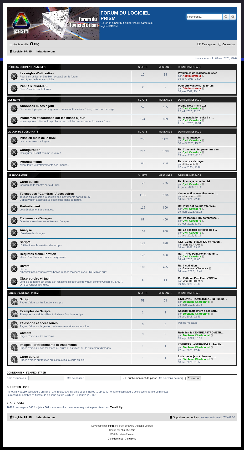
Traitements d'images (36, 218)
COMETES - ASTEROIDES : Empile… (201, 344)
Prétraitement (30, 206)
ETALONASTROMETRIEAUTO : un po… (202, 298)
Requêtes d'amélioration (38, 254)
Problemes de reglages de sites (197, 73)
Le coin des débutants (23, 131)
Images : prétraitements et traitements (48, 345)
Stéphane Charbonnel (196, 301)
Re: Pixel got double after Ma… (197, 206)
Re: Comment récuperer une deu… (199, 149)
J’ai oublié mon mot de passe (140, 378)
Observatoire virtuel (35, 278)
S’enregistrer (35, 372)
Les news (14, 99)
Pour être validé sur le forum (196, 85)
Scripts (25, 242)
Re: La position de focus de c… (197, 229)
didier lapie (189, 164)
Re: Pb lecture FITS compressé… (198, 217)
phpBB (111, 425)
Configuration (30, 150)
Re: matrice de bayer (191, 161)
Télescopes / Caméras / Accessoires (47, 193)
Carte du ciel (29, 182)
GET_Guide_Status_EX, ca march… (200, 241)
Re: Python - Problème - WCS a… (198, 278)
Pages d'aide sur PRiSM (23, 293)
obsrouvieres (190, 196)
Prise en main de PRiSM (38, 138)
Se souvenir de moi (172, 378)
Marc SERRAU (191, 244)
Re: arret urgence (189, 137)
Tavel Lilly (116, 407)
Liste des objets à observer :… (197, 356)
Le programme (18, 175)
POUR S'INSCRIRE (34, 86)
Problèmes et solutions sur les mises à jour (52, 118)
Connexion (14, 372)
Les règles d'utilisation (37, 73)
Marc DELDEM (191, 281)
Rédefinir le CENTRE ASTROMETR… (201, 332)
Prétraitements (31, 162)
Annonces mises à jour (37, 106)
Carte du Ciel (29, 356)
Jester (130, 434)
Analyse (26, 230)
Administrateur (192, 75)
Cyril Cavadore (192, 108)
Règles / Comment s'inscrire (27, 67)
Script (24, 299)
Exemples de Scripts (35, 311)
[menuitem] (34, 44)
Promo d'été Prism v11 (192, 105)
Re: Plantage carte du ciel (194, 181)
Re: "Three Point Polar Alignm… (198, 253)
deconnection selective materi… (198, 193)
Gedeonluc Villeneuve (195, 268)
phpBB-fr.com (128, 430)
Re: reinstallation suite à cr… (196, 117)
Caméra (25, 333)
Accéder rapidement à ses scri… (198, 310)
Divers (24, 266)
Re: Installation (187, 265)
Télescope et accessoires (39, 323)
